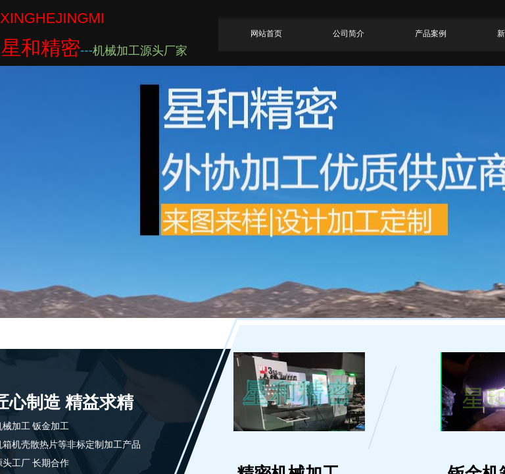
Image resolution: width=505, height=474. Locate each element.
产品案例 (430, 33)
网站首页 (266, 33)
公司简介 (348, 33)
